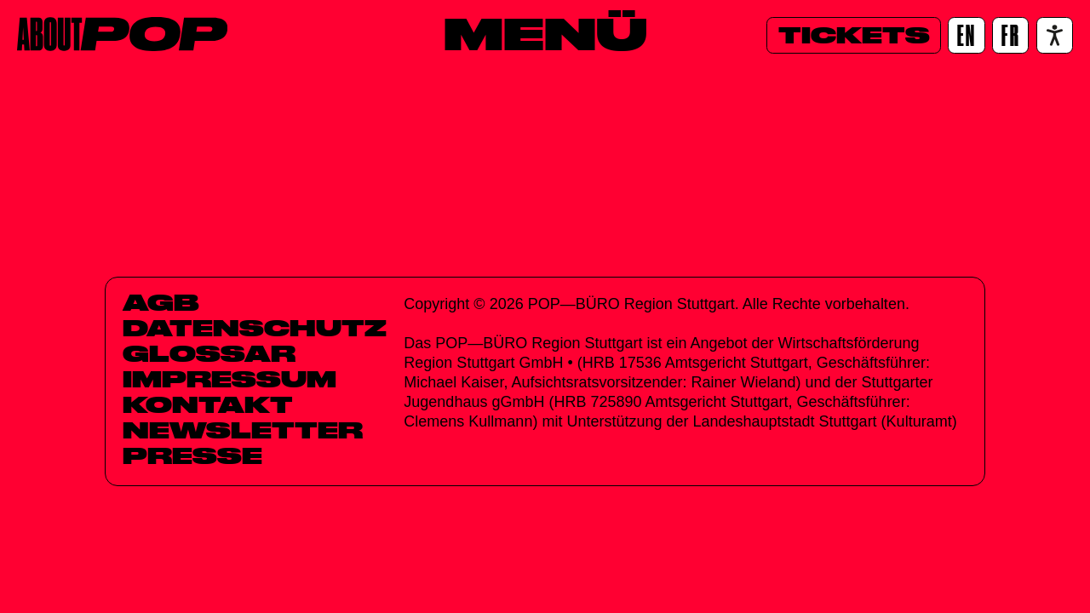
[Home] (122, 34)
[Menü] (545, 33)
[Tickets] (853, 35)
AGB (161, 302)
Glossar (209, 353)
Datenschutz (255, 328)
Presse (192, 455)
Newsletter (243, 430)
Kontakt (208, 404)
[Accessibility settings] (1054, 35)
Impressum (229, 379)
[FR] (1010, 35)
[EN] (966, 35)
